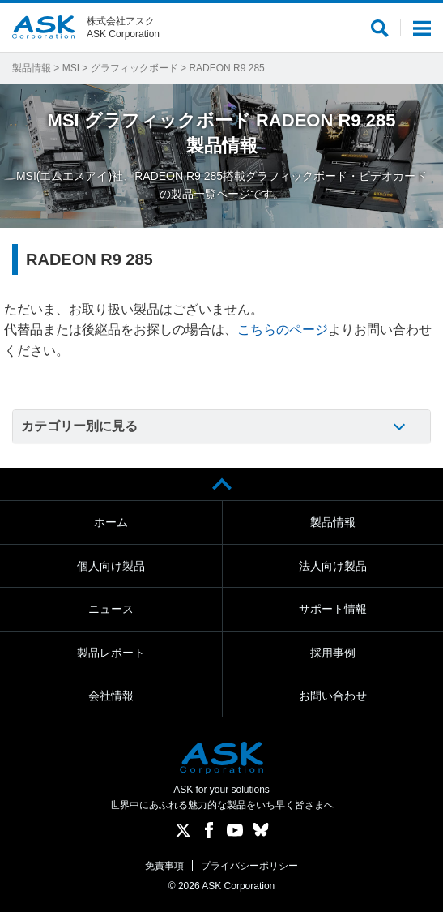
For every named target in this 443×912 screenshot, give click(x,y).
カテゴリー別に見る (79, 426)
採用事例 (333, 652)
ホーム (111, 522)
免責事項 (164, 865)
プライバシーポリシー (249, 865)
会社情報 (111, 695)
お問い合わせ (333, 695)
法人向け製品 (333, 565)
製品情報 (31, 68)
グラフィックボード (134, 68)
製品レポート (111, 652)
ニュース (111, 608)
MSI (70, 68)
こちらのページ (282, 329)
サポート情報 (333, 608)
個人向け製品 (111, 565)
